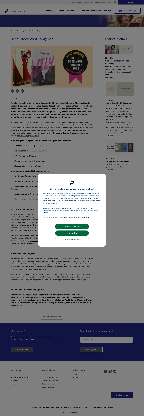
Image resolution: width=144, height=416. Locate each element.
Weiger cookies (72, 233)
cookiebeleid (85, 217)
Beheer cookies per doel (72, 239)
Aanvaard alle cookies (72, 226)
